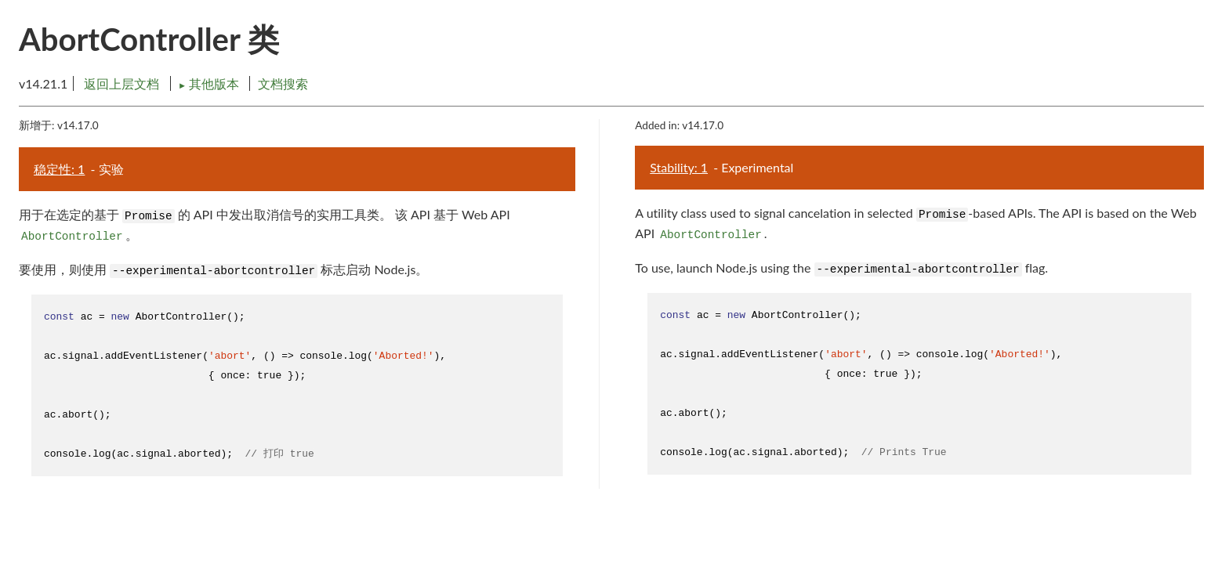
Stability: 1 (679, 167)
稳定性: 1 (59, 168)
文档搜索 (283, 83)
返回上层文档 (121, 83)
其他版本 (210, 83)
